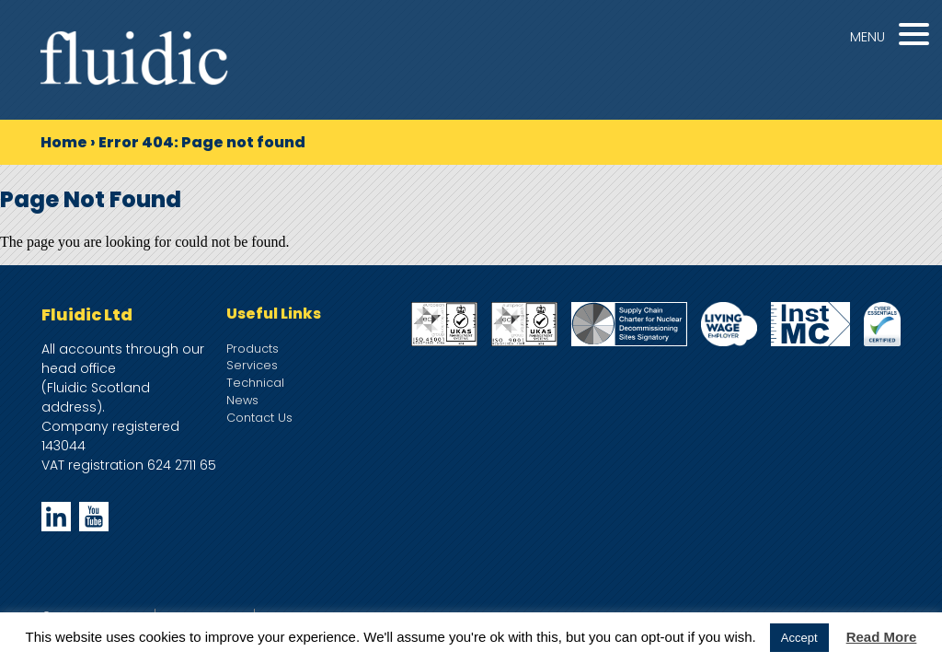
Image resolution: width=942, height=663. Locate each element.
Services (252, 365)
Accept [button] (799, 638)
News (242, 400)
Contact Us (259, 417)
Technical (255, 382)
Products (252, 348)
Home (63, 142)
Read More (881, 637)
